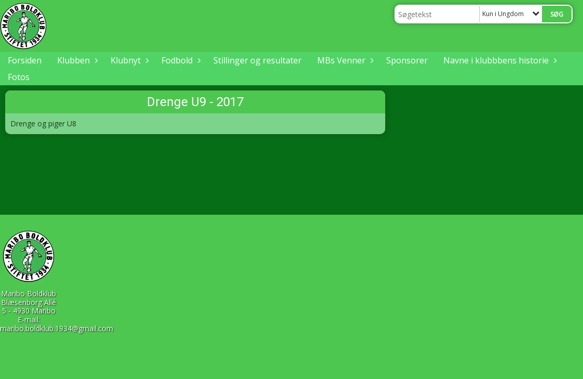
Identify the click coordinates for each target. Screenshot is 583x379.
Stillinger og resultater (257, 60)
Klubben (76, 60)
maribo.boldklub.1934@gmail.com (56, 328)
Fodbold (179, 60)
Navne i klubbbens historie (498, 60)
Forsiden (25, 60)
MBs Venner (344, 60)
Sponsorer (407, 60)
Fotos (19, 77)
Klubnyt (128, 60)
